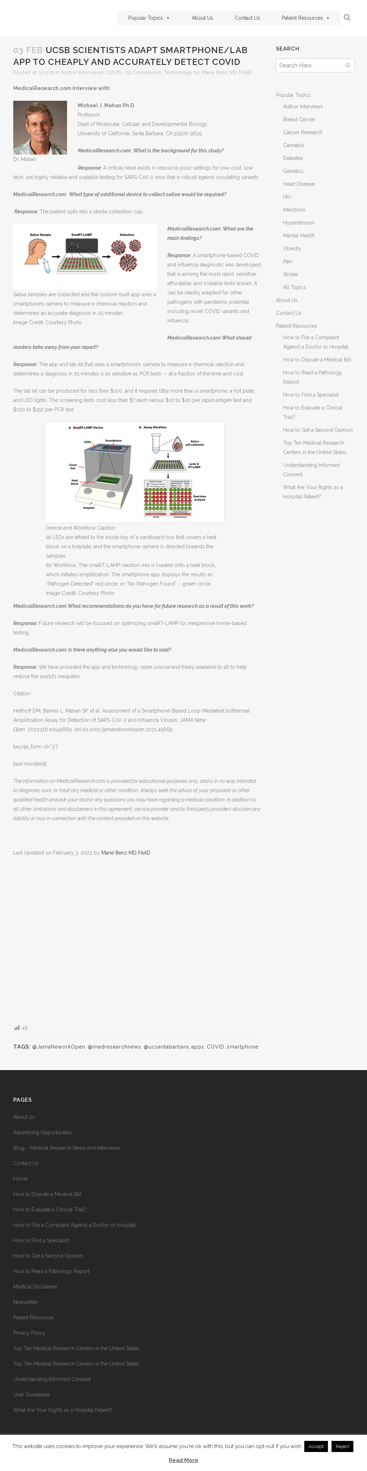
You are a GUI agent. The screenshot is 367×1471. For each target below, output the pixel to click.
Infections (294, 210)
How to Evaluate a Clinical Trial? (49, 1209)
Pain (287, 261)
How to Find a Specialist (311, 395)
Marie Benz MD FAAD (226, 72)
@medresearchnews (114, 1047)
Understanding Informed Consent (52, 1379)
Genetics (293, 171)
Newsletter (25, 1302)
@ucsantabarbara (166, 1047)
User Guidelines (31, 1394)
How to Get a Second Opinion (318, 430)
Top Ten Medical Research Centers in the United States (76, 1348)
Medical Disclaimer (35, 1287)
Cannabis (293, 145)
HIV (287, 197)
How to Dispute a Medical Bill (317, 360)
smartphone (242, 1047)
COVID (215, 1047)
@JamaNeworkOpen (58, 1047)
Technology (178, 72)
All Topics (294, 287)
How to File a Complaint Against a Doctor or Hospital (74, 1225)
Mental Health (299, 235)
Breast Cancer (299, 119)
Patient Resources (306, 18)
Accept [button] (316, 1446)
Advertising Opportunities (42, 1132)
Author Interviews (82, 72)
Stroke (290, 274)
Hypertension (298, 223)
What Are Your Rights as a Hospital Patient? (63, 1410)
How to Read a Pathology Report (51, 1271)
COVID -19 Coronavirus (133, 72)
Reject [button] (342, 1446)
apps (197, 1047)
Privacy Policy (29, 1333)
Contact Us (247, 18)
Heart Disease (299, 184)
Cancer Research (303, 132)
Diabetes (293, 158)
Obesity (292, 248)
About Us (202, 18)
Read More (183, 1460)
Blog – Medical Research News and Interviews (66, 1148)
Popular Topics (149, 18)
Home (20, 1179)
